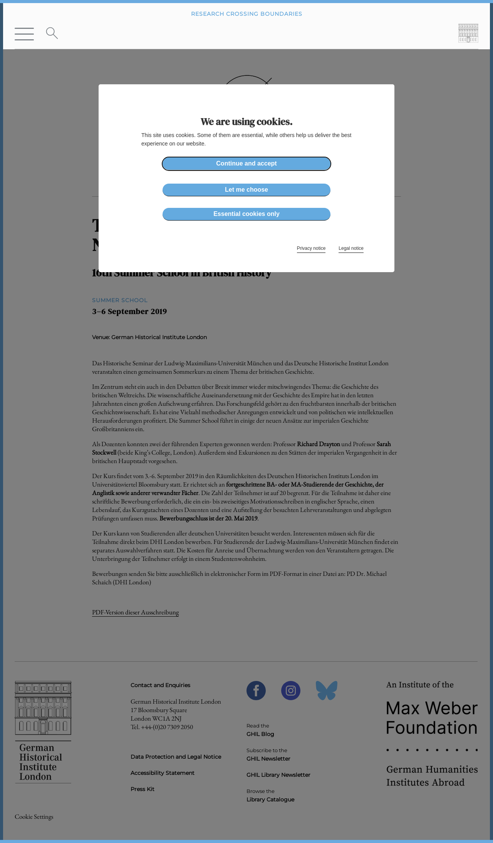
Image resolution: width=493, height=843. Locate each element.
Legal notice (351, 248)
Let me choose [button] (246, 189)
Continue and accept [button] (246, 163)
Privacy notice (311, 248)
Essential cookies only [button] (246, 214)
